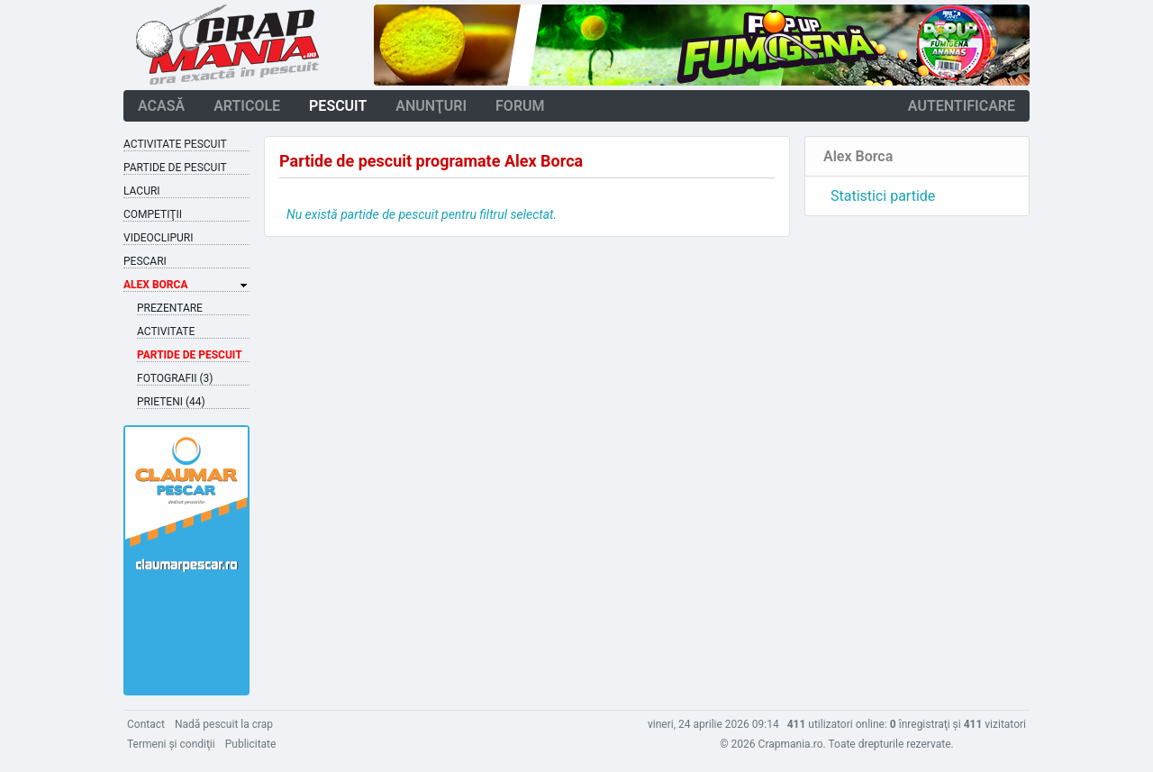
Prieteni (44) (171, 401)
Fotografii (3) (175, 378)
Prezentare (170, 308)
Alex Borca (155, 284)
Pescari (145, 261)
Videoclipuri (158, 238)
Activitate (166, 331)
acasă (161, 105)
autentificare (961, 105)
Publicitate (251, 744)
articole (246, 105)
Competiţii (152, 214)
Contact (146, 724)
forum (520, 105)
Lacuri (141, 191)
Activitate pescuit (175, 144)
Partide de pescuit (175, 167)
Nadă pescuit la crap (224, 724)
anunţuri (431, 105)
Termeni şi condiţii (171, 744)
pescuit (338, 105)
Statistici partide (883, 195)
